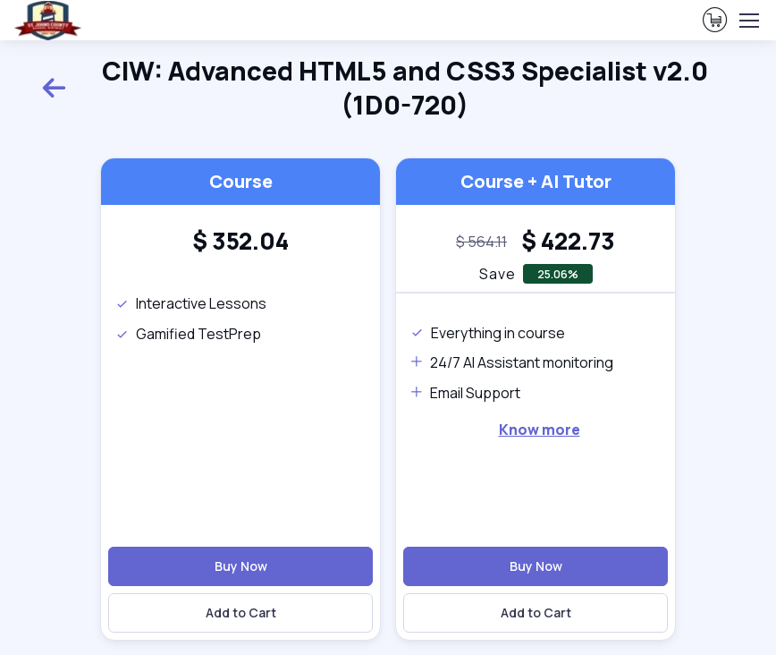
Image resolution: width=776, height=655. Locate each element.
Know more (539, 429)
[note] (481, 242)
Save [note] (497, 274)
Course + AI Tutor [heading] (536, 181)
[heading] (240, 241)
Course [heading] (241, 181)
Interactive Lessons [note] (190, 303)
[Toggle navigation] (748, 20)
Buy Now (241, 565)
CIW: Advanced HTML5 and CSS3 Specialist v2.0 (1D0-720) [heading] (374, 88)
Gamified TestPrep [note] (188, 334)
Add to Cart (241, 612)
